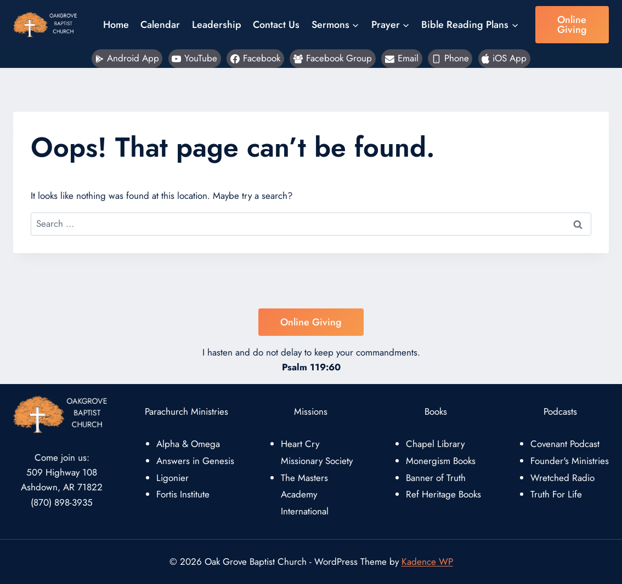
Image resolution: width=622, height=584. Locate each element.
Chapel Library (435, 443)
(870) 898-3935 (62, 502)
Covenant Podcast (565, 443)
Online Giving (572, 25)
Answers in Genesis (195, 460)
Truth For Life (556, 494)
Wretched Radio (562, 477)
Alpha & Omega (188, 443)
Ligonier (172, 477)
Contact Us (276, 25)
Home (116, 25)
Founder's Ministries (569, 460)
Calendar (160, 25)
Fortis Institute (183, 494)
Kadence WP (427, 561)
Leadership (216, 25)
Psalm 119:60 (311, 367)
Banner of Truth (436, 477)
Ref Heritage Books (443, 494)
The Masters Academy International (305, 494)
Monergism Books (441, 460)
